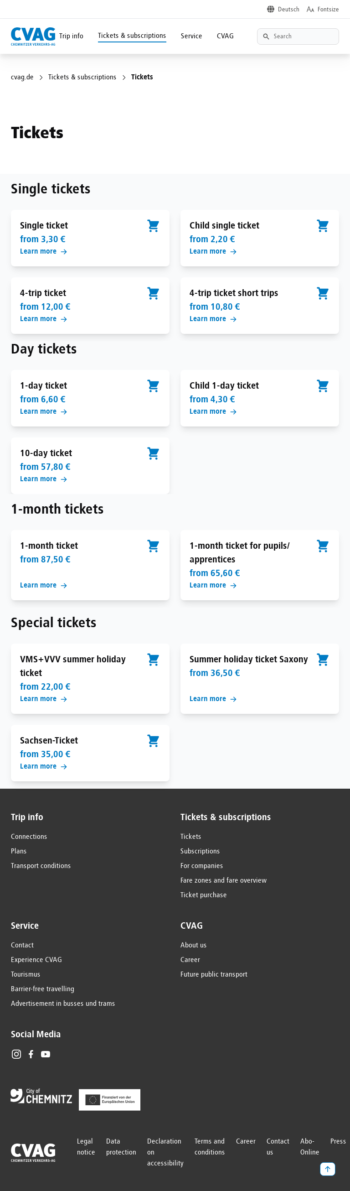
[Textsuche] (298, 36)
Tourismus (26, 974)
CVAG (225, 36)
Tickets (190, 837)
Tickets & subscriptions (132, 36)
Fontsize (328, 9)
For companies (201, 866)
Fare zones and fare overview (223, 880)
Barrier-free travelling (42, 989)
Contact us (278, 1147)
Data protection (121, 1147)
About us (193, 945)
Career (190, 960)
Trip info (71, 36)
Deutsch (288, 9)
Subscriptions (200, 851)
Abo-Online (309, 1147)
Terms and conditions (210, 1147)
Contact (22, 945)
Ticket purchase (203, 895)
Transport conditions (41, 866)
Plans (19, 851)
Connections (29, 837)
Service (191, 36)
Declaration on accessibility (165, 1152)
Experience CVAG (36, 960)
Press (338, 1141)
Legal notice (86, 1147)
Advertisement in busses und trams (63, 1004)
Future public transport (213, 974)
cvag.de (22, 77)
